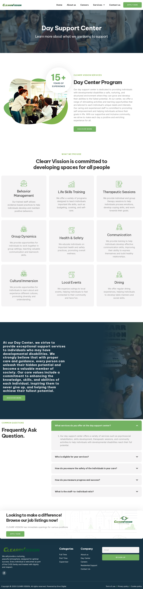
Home (59, 5)
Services (99, 5)
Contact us (114, 5)
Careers (84, 5)
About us (71, 5)
